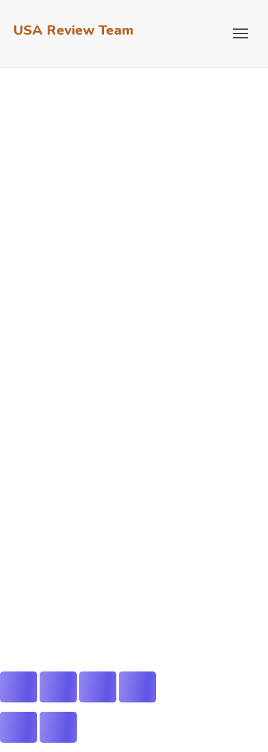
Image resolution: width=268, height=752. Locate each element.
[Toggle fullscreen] (58, 686)
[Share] (97, 686)
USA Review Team (74, 30)
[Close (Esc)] (137, 686)
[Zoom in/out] (18, 686)
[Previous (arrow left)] (18, 727)
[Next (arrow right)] (58, 727)
